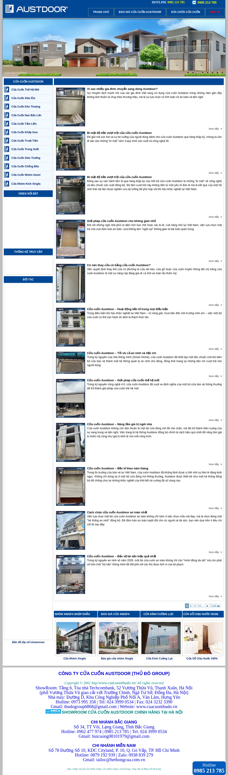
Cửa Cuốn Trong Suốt (25, 149)
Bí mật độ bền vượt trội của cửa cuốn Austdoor (119, 133)
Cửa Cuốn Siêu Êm (23, 98)
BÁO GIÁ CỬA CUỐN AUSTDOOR (140, 12)
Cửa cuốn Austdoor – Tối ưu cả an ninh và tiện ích (121, 353)
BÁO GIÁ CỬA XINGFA (116, 614)
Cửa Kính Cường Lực (159, 658)
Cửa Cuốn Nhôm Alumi (26, 174)
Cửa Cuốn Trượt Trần (24, 140)
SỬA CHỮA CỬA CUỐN (185, 12)
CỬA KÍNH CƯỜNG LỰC (160, 614)
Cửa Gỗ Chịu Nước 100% (202, 658)
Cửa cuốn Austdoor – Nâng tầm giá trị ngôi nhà (119, 424)
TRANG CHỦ (101, 12)
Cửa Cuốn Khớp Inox (24, 132)
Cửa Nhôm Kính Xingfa (26, 183)
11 (199, 605)
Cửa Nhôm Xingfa (74, 658)
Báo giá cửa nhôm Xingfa (117, 658)
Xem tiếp (214, 128)
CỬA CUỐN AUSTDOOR (28, 81)
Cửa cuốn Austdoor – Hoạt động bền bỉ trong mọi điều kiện (127, 309)
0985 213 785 (207, 2)
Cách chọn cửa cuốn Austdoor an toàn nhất (117, 512)
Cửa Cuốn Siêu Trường (25, 158)
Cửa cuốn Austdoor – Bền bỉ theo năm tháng (117, 468)
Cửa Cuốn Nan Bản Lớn (26, 115)
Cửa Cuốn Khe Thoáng (25, 106)
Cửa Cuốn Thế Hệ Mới (25, 89)
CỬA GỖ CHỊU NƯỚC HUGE (200, 614)
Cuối (215, 606)
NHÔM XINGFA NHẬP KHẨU (72, 614)
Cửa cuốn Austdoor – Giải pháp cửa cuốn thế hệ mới (123, 380)
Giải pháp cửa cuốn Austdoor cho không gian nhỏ (121, 221)
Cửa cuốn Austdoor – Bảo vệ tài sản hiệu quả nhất (121, 556)
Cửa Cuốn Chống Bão (25, 166)
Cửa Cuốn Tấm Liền (24, 123)
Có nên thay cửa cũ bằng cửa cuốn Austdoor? (119, 265)
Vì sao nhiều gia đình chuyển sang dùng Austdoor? (122, 89)
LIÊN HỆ (215, 12)
